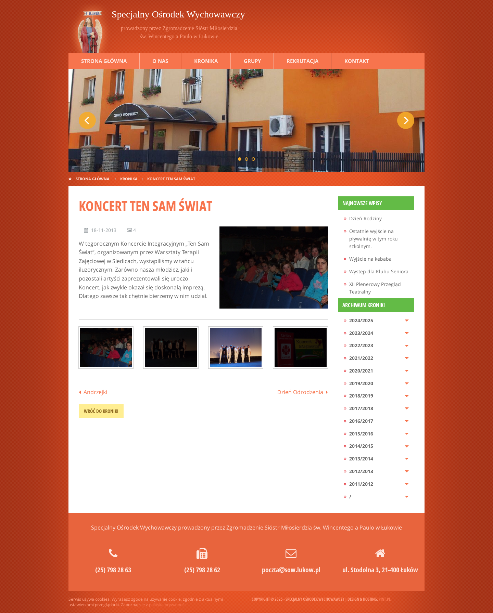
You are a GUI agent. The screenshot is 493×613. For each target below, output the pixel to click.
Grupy (252, 60)
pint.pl (385, 599)
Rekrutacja (302, 60)
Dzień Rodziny (365, 218)
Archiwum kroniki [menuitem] (363, 305)
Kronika (206, 60)
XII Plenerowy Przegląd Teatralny (375, 288)
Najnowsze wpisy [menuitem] (362, 203)
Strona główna (104, 60)
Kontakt (356, 60)
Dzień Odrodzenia (300, 392)
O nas (160, 60)
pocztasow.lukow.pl (291, 569)
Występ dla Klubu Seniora (378, 271)
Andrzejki (95, 392)
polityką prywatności (168, 605)
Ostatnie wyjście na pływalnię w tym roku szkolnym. (373, 239)
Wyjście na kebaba (370, 259)
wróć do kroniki (101, 411)
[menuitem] (376, 218)
